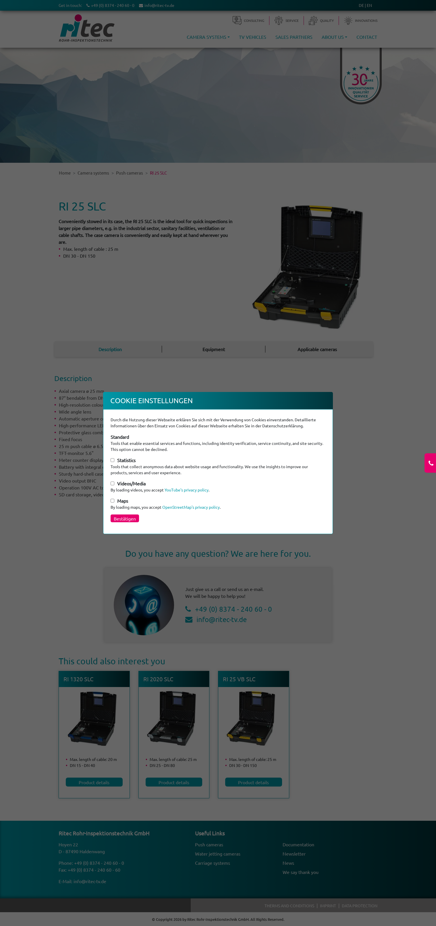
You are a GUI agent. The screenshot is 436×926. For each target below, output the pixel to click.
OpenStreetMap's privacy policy (191, 507)
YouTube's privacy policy (187, 489)
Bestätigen (125, 518)
